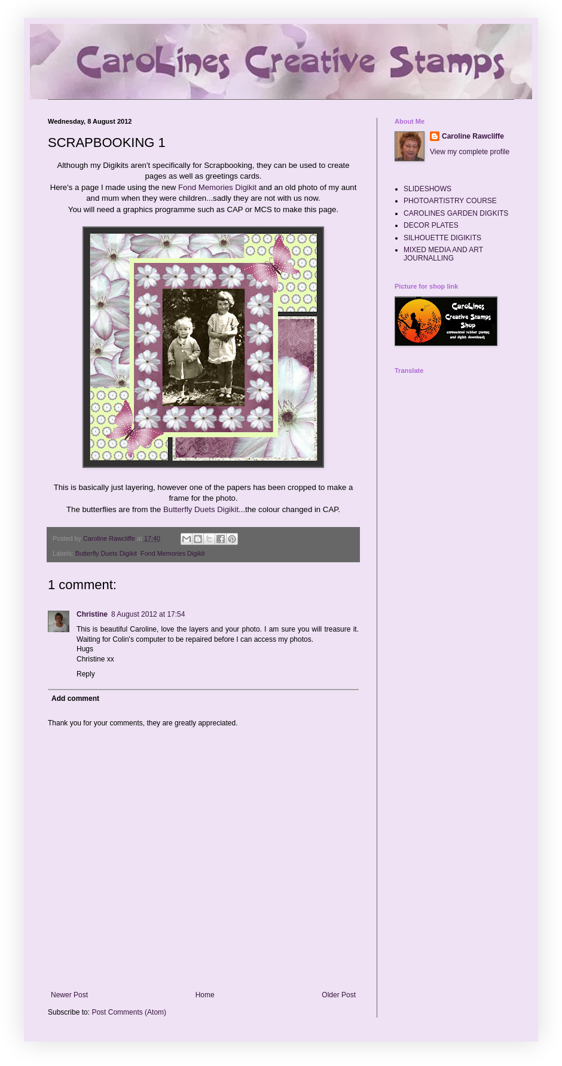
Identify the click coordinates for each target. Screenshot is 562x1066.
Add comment (75, 698)
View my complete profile (469, 152)
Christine (92, 614)
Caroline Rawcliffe (473, 136)
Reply (86, 674)
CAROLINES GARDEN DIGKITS (456, 213)
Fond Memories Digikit (217, 187)
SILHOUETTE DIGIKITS (442, 238)
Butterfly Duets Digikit (201, 509)
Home (205, 995)
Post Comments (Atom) (128, 1012)
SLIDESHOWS (427, 189)
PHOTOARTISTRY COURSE (450, 201)
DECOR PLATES (431, 225)
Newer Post (69, 995)
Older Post (339, 995)
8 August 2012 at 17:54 (148, 614)
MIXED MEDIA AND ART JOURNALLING (443, 254)
